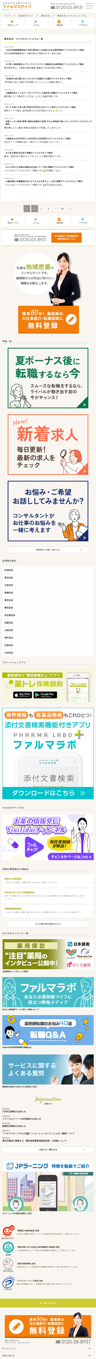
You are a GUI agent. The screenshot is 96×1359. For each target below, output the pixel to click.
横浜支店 (45, 15)
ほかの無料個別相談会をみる (48, 923)
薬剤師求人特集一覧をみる (48, 549)
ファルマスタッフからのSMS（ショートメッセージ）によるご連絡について (48, 1132)
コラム (36, 23)
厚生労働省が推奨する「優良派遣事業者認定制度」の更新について (48, 1139)
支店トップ (13, 23)
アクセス (83, 23)
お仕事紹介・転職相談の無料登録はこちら (67, 237)
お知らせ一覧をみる (48, 1149)
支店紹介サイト (25, 15)
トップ (7, 15)
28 (62, 208)
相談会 (59, 23)
